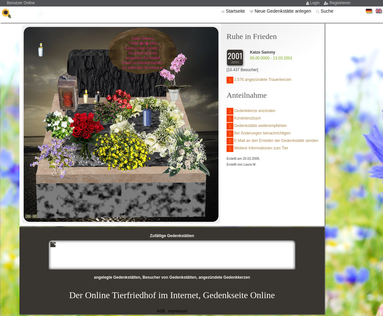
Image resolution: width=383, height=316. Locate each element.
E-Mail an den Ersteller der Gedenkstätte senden (272, 141)
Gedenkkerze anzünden (251, 111)
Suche (327, 11)
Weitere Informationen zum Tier (257, 148)
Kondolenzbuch (244, 118)
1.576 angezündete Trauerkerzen (259, 80)
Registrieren (340, 3)
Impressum (177, 311)
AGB (161, 311)
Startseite (236, 11)
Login (315, 3)
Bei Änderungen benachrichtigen (258, 133)
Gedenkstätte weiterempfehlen (257, 126)
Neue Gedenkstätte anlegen (283, 11)
